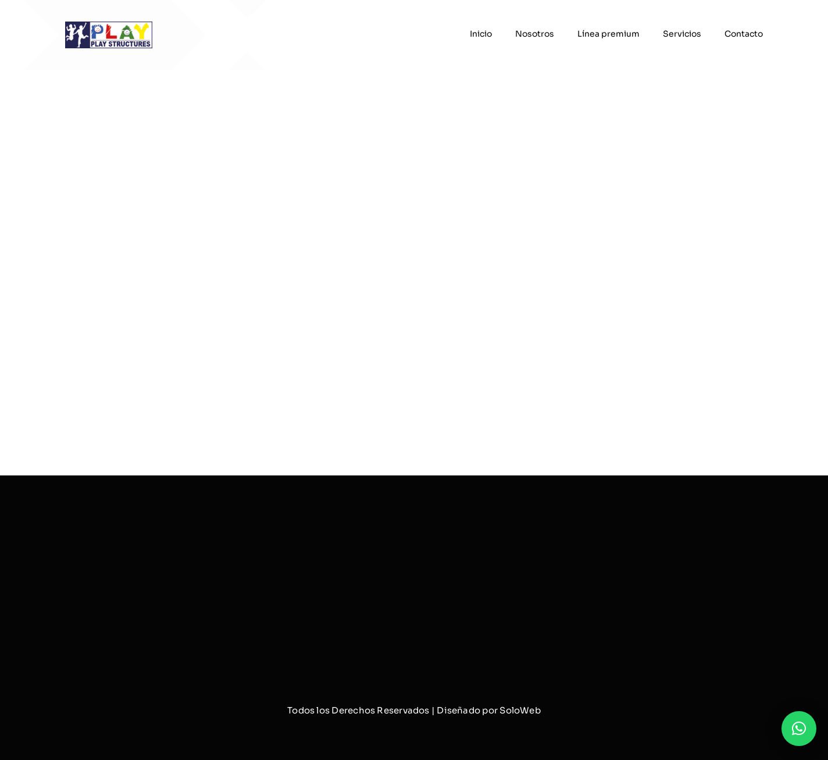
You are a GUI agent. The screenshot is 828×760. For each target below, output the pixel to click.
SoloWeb (520, 710)
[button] (798, 728)
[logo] (108, 25)
